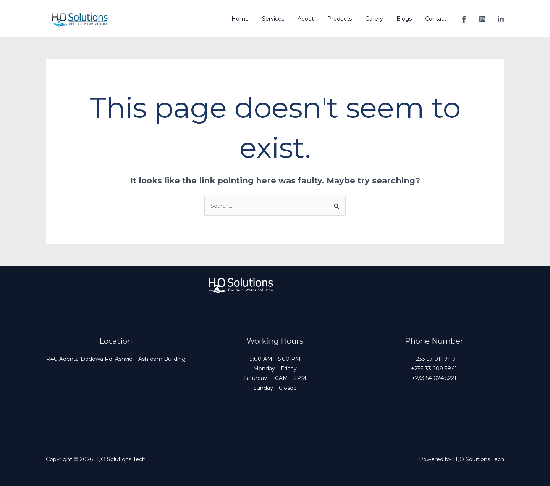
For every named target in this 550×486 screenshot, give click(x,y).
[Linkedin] (500, 19)
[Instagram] (482, 19)
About (317, 18)
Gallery (381, 18)
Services (288, 18)
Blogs (408, 18)
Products (348, 18)
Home (257, 18)
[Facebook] (464, 19)
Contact (437, 18)
